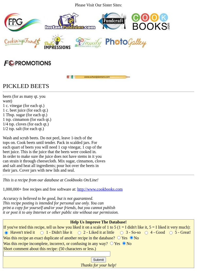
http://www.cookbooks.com (100, 189)
